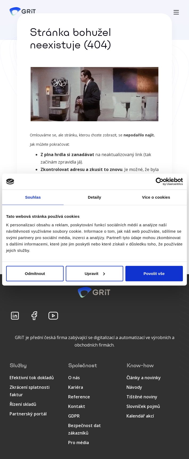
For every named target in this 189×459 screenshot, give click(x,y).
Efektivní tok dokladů (32, 378)
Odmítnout (35, 273)
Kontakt (76, 406)
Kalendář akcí (140, 416)
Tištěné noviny (141, 397)
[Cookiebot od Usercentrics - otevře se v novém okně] (159, 182)
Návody (134, 387)
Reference (79, 397)
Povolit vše (154, 273)
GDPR (74, 416)
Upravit (95, 273)
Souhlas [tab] (33, 197)
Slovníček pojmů (143, 406)
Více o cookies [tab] (156, 197)
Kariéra (75, 387)
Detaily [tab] (94, 197)
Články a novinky (143, 378)
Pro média (78, 442)
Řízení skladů (23, 404)
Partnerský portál (28, 414)
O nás (74, 378)
